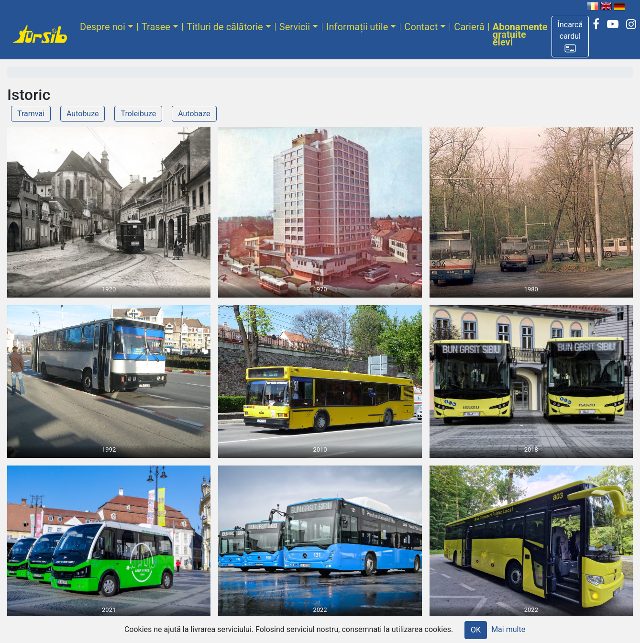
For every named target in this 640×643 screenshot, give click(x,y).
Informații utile (357, 27)
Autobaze (194, 113)
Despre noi (102, 27)
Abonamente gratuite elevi (520, 34)
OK (476, 629)
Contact (421, 27)
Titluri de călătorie (225, 27)
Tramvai (30, 113)
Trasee (156, 27)
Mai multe (508, 629)
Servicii (294, 27)
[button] (570, 36)
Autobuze (82, 113)
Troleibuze (138, 113)
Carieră (469, 27)
